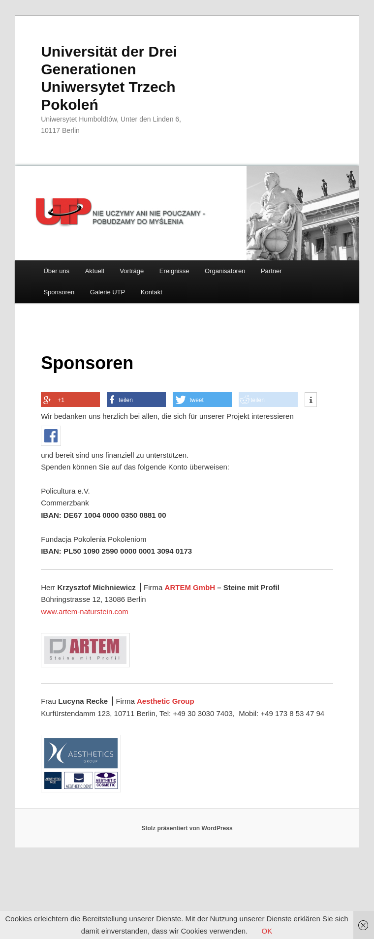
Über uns (56, 271)
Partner (271, 271)
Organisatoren (225, 271)
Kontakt (151, 292)
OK (266, 931)
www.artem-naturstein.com (84, 611)
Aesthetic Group (165, 701)
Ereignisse (174, 271)
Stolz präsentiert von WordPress (186, 828)
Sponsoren (58, 292)
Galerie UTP (107, 292)
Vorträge (132, 271)
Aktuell (94, 271)
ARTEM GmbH (190, 587)
